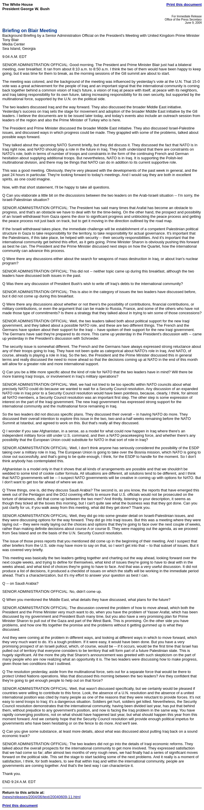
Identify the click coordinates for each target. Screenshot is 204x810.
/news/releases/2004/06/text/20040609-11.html (41, 797)
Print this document (184, 4)
